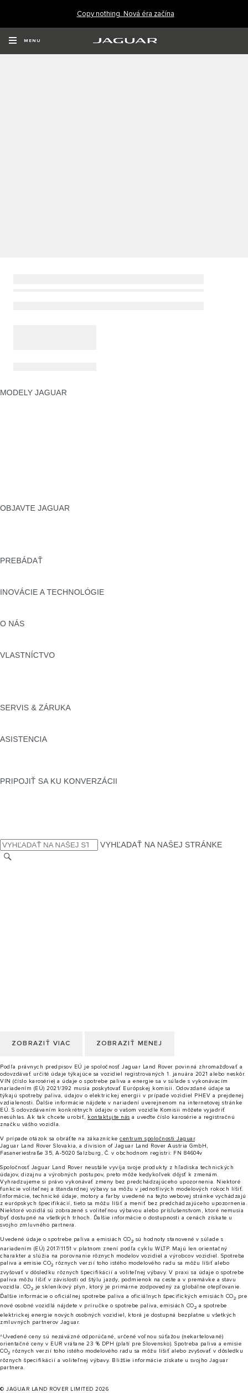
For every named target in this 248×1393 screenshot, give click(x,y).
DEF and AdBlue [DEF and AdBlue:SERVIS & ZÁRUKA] (29, 728)
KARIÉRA (17, 889)
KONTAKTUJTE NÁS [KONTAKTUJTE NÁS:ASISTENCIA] (37, 760)
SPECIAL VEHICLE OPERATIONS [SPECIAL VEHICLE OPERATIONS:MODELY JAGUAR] (61, 487)
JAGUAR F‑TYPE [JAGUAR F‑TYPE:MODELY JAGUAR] (31, 434)
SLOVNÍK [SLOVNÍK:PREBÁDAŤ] (17, 581)
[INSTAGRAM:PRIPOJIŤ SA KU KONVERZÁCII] (27, 791)
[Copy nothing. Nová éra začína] (125, 14)
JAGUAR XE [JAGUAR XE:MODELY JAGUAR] (22, 445)
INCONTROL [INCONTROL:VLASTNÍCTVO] (23, 676)
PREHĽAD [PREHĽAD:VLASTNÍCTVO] (19, 665)
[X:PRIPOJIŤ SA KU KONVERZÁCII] (8, 833)
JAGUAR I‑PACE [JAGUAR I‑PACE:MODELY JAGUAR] (30, 424)
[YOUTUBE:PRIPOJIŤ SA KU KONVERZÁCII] (23, 812)
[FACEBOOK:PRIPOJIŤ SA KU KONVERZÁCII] (26, 823)
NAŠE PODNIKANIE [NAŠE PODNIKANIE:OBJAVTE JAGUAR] (36, 529)
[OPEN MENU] (24, 41)
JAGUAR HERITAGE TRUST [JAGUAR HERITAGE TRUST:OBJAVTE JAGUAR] (51, 550)
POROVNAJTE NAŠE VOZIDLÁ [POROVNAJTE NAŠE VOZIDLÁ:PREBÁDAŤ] (56, 571)
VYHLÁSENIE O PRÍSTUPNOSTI (59, 942)
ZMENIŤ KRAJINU (33, 868)
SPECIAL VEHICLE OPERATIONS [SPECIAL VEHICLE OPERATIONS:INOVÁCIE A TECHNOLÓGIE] (61, 613)
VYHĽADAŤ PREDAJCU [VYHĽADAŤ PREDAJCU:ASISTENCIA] (43, 770)
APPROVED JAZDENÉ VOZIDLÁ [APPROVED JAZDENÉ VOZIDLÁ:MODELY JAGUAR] (59, 476)
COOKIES (18, 910)
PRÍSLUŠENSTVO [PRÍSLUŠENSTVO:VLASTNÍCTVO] (33, 686)
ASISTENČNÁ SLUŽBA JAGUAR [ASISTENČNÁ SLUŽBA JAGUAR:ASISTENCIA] (59, 749)
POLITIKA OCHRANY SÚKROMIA (60, 900)
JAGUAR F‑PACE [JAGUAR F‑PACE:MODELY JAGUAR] (31, 403)
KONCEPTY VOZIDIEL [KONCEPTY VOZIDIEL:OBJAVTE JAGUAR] (41, 539)
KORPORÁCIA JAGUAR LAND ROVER (70, 931)
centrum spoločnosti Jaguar (157, 1138)
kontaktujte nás (108, 1117)
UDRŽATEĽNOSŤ (31, 644)
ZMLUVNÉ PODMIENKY (43, 921)
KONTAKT (18, 878)
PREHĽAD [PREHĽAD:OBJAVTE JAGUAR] (19, 518)
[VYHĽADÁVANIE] (8, 857)
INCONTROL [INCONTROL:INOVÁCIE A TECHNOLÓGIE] (23, 602)
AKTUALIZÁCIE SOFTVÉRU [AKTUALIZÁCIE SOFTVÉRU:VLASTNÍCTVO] (51, 697)
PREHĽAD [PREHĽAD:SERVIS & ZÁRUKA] (19, 718)
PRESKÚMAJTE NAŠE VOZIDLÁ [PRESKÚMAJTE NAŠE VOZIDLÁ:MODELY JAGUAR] (59, 466)
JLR (7, 634)
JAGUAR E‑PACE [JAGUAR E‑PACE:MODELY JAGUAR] (31, 413)
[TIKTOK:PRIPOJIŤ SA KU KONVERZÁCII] (18, 802)
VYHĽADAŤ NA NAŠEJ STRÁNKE (161, 844)
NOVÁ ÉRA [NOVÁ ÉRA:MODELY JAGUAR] (20, 497)
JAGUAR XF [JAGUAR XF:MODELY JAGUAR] (22, 455)
